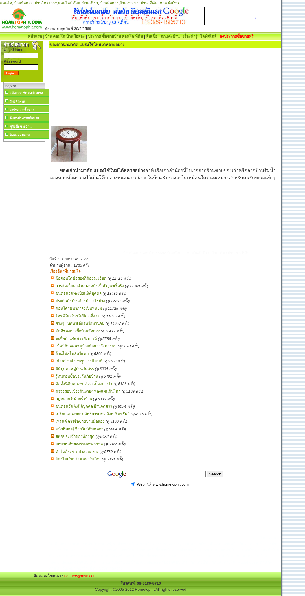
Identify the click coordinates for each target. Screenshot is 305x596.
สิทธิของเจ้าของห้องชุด (75, 436)
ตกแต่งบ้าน (169, 3)
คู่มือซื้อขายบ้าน (21, 126)
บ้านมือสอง (109, 3)
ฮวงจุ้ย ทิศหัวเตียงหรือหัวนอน (80, 323)
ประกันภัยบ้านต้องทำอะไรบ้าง (80, 301)
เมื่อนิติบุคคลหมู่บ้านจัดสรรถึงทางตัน (86, 346)
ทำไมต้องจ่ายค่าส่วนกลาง (77, 451)
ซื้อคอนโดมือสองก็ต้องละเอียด (81, 278)
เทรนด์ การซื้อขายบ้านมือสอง (80, 421)
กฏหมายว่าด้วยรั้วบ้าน (74, 399)
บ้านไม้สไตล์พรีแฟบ (72, 353)
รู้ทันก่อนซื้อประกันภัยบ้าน (77, 376)
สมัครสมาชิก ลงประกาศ (26, 93)
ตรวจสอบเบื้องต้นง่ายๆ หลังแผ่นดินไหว (88, 391)
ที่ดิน (153, 3)
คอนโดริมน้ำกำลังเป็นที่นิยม (79, 308)
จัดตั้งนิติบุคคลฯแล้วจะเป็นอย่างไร (84, 384)
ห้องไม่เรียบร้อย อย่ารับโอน (78, 459)
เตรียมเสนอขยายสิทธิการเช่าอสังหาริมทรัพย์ (93, 414)
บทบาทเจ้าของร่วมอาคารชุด (79, 444)
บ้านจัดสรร (23, 3)
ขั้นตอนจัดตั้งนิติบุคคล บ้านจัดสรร (84, 406)
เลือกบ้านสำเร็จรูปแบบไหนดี (79, 361)
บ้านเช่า (126, 3)
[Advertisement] (24, 230)
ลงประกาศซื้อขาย (22, 110)
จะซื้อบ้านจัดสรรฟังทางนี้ (76, 338)
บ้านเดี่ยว (90, 3)
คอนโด (6, 3)
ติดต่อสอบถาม (20, 135)
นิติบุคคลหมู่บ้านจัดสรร (75, 369)
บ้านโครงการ (46, 3)
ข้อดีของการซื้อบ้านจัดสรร (78, 331)
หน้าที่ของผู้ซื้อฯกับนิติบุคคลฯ (79, 429)
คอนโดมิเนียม (70, 3)
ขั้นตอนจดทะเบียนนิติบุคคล (79, 293)
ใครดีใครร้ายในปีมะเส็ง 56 (78, 316)
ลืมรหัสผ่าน (17, 101)
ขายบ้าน (141, 3)
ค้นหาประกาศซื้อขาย (24, 118)
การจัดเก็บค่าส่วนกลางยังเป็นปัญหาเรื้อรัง (90, 286)
